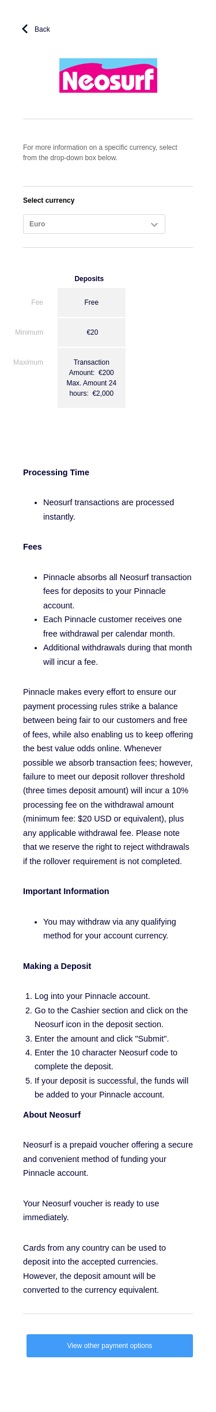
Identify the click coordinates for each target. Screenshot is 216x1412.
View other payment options (110, 1346)
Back (42, 29)
